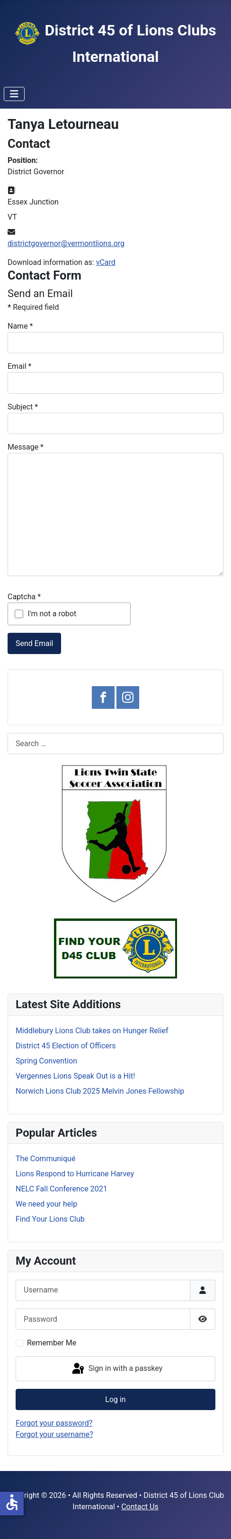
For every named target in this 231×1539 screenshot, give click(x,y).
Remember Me (51, 1342)
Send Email (34, 643)
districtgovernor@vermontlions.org (66, 243)
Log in (115, 1399)
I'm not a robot (52, 613)
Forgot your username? (54, 1434)
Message (26, 446)
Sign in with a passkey (117, 1369)
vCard (106, 262)
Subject (23, 406)
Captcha (24, 596)
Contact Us (140, 1506)
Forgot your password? (54, 1423)
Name (20, 326)
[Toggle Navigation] (14, 94)
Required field (33, 307)
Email (19, 366)
